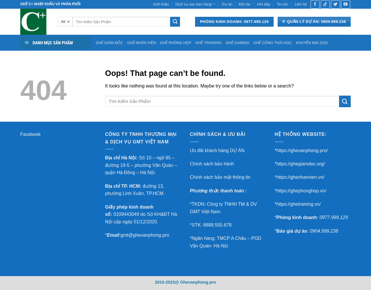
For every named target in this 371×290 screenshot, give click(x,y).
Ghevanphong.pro (198, 282)
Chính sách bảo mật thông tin (220, 177)
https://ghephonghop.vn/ (301, 190)
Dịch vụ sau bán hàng (195, 4)
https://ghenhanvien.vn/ (300, 177)
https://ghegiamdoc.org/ (301, 163)
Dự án (227, 4)
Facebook (30, 134)
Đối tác (245, 4)
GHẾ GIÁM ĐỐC (109, 43)
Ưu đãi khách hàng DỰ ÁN (217, 150)
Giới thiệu (161, 4)
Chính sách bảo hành (212, 163)
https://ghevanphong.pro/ (302, 150)
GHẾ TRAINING (208, 43)
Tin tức (282, 4)
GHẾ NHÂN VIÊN (141, 43)
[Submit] (175, 22)
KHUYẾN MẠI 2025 (312, 43)
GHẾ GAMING (238, 43)
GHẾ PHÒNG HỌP (175, 43)
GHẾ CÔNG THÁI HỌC (272, 43)
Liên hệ (301, 4)
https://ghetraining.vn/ (299, 204)
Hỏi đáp (263, 4)
